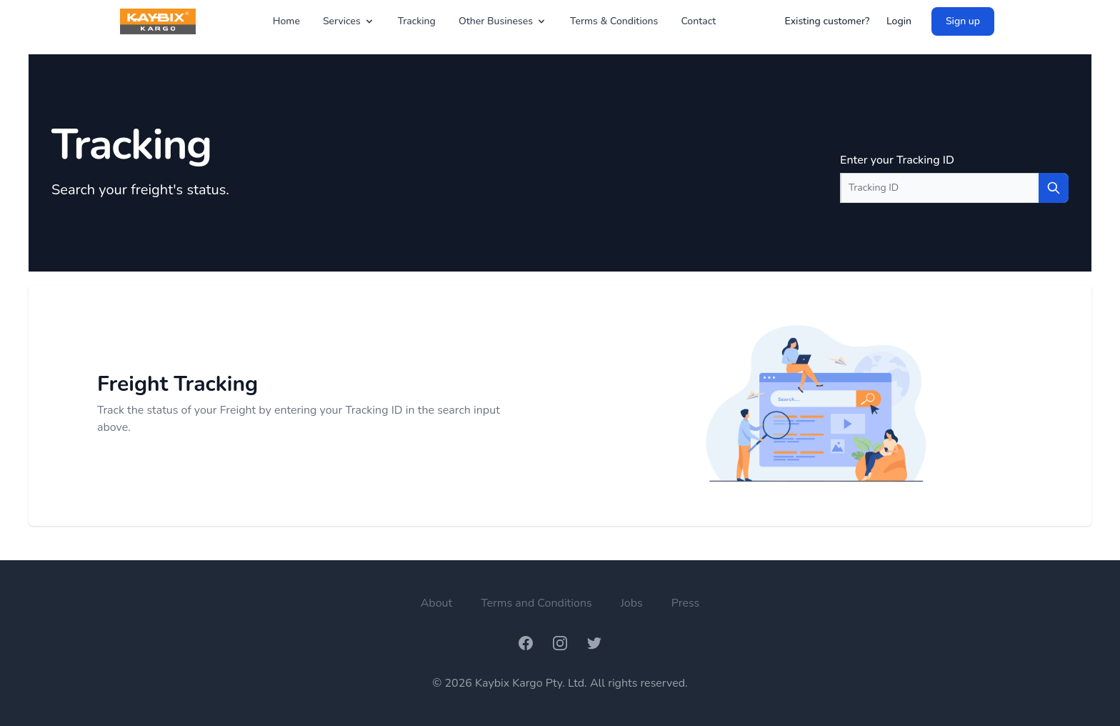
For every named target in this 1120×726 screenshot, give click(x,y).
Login (898, 21)
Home (286, 21)
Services (349, 21)
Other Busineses (503, 21)
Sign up (963, 21)
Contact (698, 21)
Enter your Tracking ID (897, 160)
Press (685, 603)
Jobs (632, 603)
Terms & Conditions (614, 21)
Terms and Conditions (536, 603)
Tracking (417, 21)
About (436, 603)
